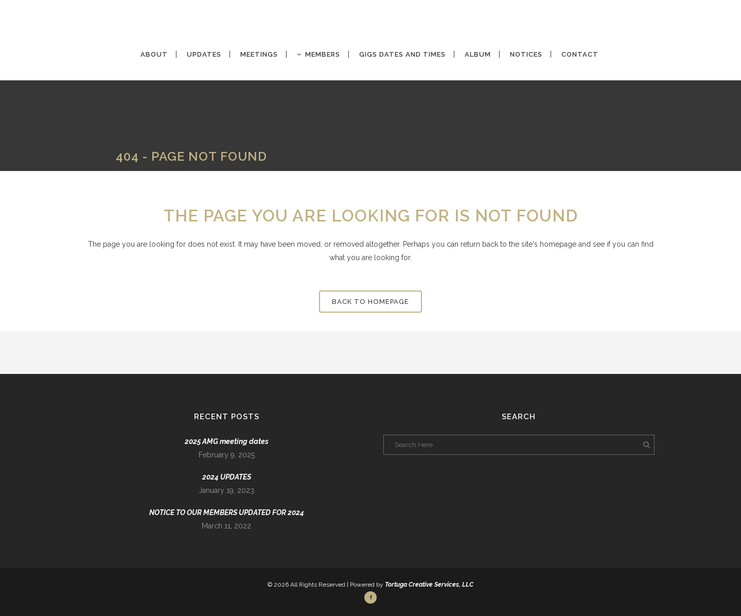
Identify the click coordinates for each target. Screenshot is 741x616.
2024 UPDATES (226, 477)
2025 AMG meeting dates (227, 441)
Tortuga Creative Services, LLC (429, 584)
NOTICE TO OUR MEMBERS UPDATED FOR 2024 (226, 512)
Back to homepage (370, 301)
